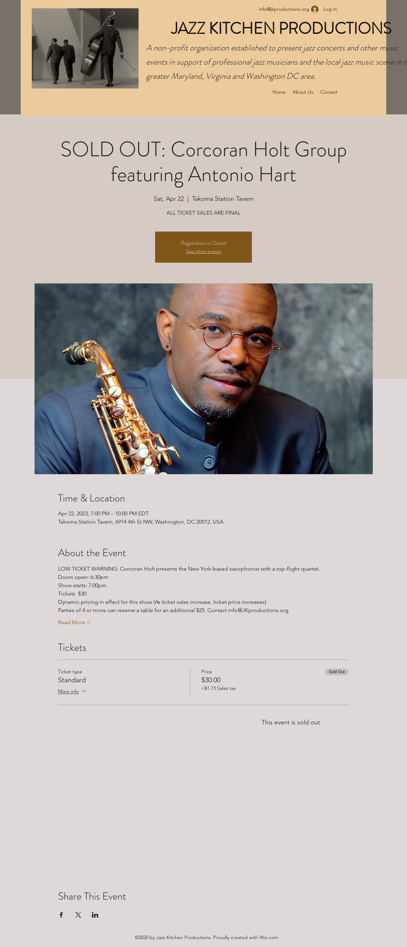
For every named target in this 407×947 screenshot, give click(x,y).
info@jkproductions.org (284, 9)
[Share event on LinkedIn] (95, 915)
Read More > (74, 622)
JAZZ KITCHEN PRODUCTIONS (283, 28)
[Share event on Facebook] (61, 915)
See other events (203, 251)
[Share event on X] (78, 915)
